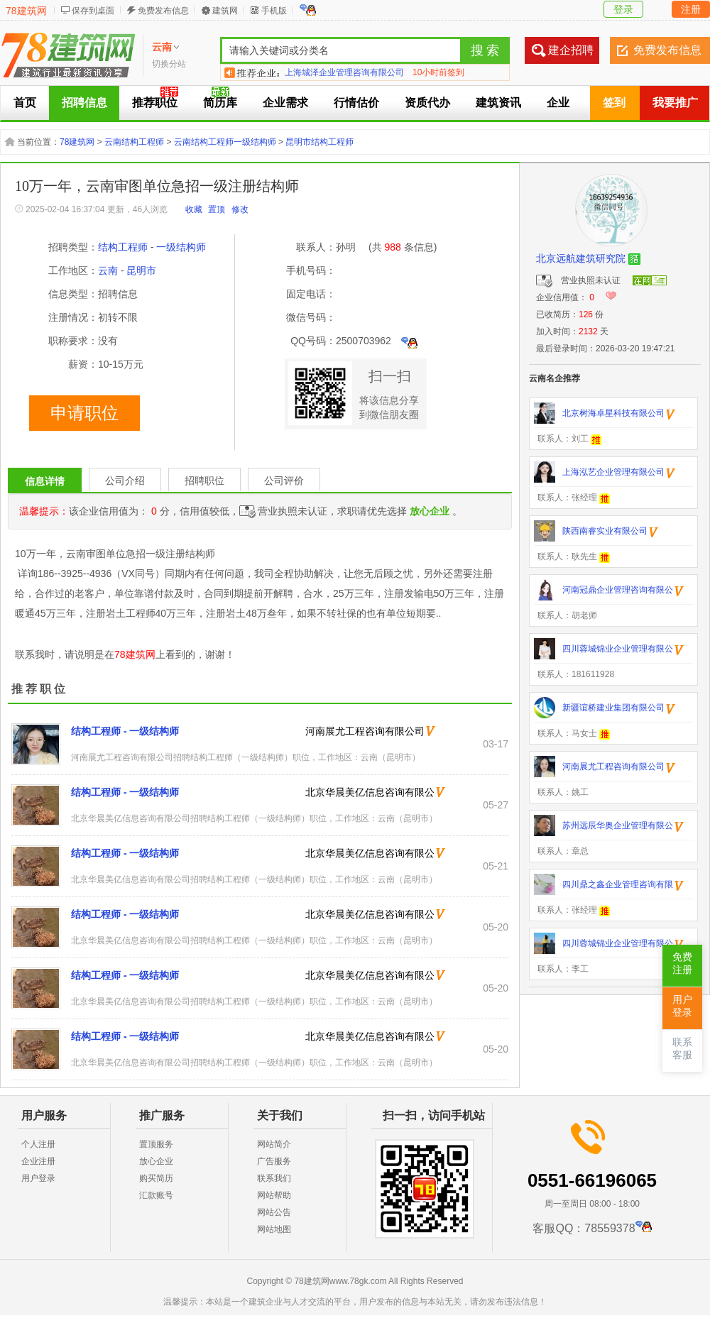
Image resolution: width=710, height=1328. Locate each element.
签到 (614, 103)
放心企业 (156, 1161)
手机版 (274, 11)
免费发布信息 (163, 11)
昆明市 (141, 270)
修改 (239, 209)
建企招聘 (571, 50)
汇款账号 (156, 1195)
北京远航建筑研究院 (581, 258)
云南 (108, 270)
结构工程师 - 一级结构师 (125, 731)
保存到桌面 (93, 11)
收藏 (193, 209)
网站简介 (274, 1144)
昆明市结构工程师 (319, 142)
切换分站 (169, 64)
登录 (623, 9)
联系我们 (274, 1178)
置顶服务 (156, 1144)
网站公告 (274, 1212)
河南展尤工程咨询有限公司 (365, 731)
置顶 (216, 209)
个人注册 (38, 1144)
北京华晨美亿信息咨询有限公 (370, 792)
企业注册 (38, 1161)
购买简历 (156, 1178)
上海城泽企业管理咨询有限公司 (344, 72)
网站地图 (274, 1229)
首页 (24, 103)
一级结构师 (181, 247)
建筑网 (225, 11)
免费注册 (682, 963)
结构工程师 (123, 247)
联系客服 (682, 1048)
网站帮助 (274, 1195)
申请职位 (84, 413)
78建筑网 (26, 10)
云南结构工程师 (134, 142)
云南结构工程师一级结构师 (225, 142)
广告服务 (274, 1161)
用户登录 (38, 1178)
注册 (691, 9)
